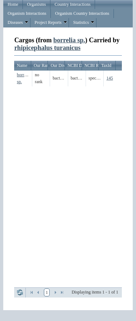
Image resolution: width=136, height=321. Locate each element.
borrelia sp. (69, 40)
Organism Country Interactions (82, 13)
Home (13, 4)
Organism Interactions (27, 13)
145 (109, 78)
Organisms (36, 4)
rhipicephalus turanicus (47, 47)
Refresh (20, 292)
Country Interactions (73, 4)
